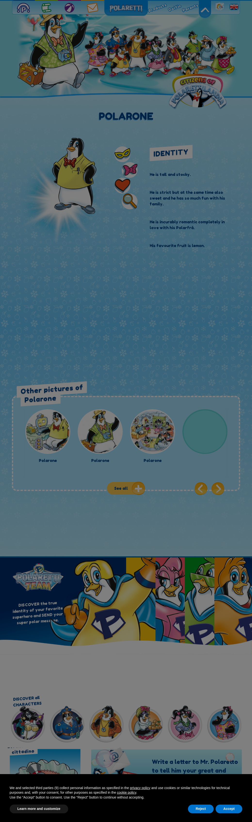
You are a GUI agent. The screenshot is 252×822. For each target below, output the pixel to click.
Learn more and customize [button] (38, 809)
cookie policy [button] (126, 792)
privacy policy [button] (140, 788)
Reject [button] (201, 809)
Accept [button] (229, 809)
